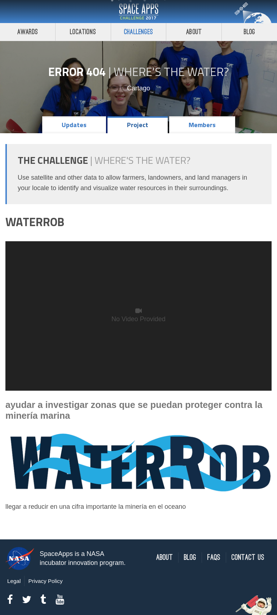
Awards (27, 32)
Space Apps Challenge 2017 (138, 11)
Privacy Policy (45, 581)
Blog (249, 32)
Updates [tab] (74, 125)
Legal (14, 581)
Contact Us (248, 557)
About (194, 32)
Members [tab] (202, 125)
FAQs (213, 557)
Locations (83, 32)
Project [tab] (137, 125)
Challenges (138, 32)
